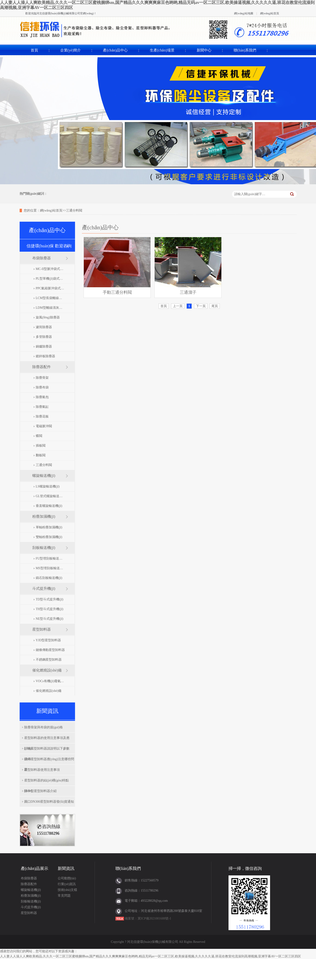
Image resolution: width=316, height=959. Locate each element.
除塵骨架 (42, 377)
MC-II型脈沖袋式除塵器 (50, 269)
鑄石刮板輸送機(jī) (49, 578)
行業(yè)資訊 (67, 884)
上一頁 (178, 306)
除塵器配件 (41, 367)
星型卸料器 (41, 629)
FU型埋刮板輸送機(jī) (50, 558)
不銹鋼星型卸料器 (49, 659)
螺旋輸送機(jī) (43, 476)
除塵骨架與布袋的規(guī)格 (43, 727)
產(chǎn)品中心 (115, 50)
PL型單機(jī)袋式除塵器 (50, 278)
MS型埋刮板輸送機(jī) (50, 568)
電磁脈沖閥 (44, 426)
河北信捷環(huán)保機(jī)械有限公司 (58, 13)
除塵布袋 (42, 387)
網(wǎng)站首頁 (269, 13)
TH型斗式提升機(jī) (49, 609)
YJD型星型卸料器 (48, 640)
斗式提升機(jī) (43, 588)
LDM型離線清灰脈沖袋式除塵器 (50, 307)
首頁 (34, 50)
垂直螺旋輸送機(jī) (49, 506)
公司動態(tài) (67, 878)
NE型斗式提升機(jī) (49, 618)
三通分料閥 (44, 465)
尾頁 (214, 306)
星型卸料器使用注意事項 (42, 769)
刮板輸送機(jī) (43, 548)
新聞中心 (204, 50)
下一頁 (201, 306)
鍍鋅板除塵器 (45, 356)
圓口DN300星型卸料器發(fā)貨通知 (49, 801)
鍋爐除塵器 (44, 346)
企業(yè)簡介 (70, 50)
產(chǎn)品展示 (34, 868)
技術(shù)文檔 (67, 890)
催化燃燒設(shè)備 (47, 670)
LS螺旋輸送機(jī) (48, 486)
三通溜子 (188, 292)
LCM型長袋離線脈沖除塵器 (50, 298)
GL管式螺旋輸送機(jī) (50, 496)
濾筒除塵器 (44, 327)
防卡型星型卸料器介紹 (40, 791)
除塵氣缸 (42, 406)
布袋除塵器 (41, 258)
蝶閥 (39, 436)
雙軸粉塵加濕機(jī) (49, 537)
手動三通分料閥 (117, 292)
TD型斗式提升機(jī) (49, 599)
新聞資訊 (66, 868)
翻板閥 (40, 455)
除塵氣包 (42, 397)
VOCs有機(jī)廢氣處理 (50, 681)
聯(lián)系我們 (245, 50)
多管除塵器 (44, 337)
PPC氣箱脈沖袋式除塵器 (50, 288)
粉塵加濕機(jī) (43, 516)
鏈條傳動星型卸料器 (50, 650)
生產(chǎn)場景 (162, 50)
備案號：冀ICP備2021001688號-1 (148, 918)
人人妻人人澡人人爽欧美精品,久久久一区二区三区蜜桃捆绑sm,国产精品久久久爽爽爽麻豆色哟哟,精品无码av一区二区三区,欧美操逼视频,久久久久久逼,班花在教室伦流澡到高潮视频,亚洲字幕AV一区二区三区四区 (150, 956)
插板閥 (40, 445)
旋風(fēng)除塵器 (48, 317)
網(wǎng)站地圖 (243, 13)
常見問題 (64, 895)
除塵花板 (42, 416)
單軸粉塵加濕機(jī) (49, 527)
